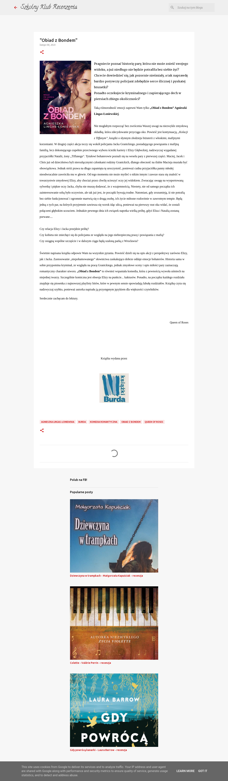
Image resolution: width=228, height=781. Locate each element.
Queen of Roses (154, 422)
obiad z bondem (131, 422)
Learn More (186, 771)
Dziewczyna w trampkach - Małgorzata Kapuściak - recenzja (106, 575)
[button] (42, 52)
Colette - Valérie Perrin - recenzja (90, 662)
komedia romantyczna (103, 422)
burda (82, 422)
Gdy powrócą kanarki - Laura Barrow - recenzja (98, 750)
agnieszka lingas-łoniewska (57, 422)
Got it (202, 771)
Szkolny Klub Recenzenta (49, 7)
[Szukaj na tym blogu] (195, 7)
